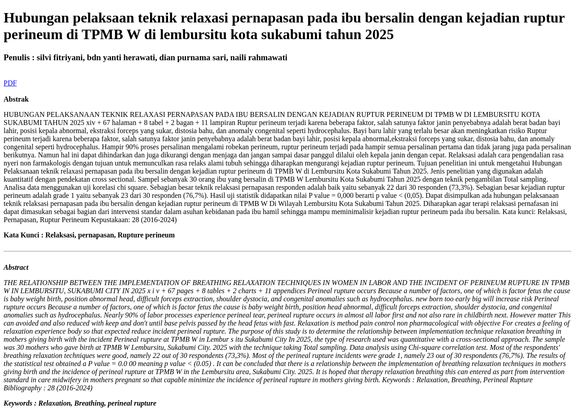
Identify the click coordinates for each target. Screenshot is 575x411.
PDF (10, 83)
